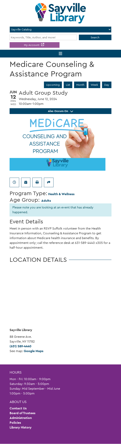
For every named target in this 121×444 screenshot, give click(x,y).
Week (94, 85)
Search (95, 37)
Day (106, 85)
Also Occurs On (60, 111)
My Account (32, 45)
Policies (15, 422)
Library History (21, 427)
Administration (21, 418)
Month (80, 85)
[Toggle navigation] (60, 53)
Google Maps (33, 351)
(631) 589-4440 (20, 346)
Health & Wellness (61, 194)
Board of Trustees (22, 413)
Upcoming (53, 85)
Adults (46, 200)
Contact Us (18, 408)
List (68, 85)
